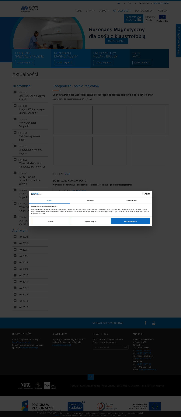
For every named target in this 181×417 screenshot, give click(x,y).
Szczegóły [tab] (90, 200)
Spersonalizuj (90, 221)
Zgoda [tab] (49, 200)
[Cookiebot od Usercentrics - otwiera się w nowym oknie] (138, 194)
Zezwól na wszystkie (130, 221)
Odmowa (50, 221)
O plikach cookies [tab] (131, 200)
